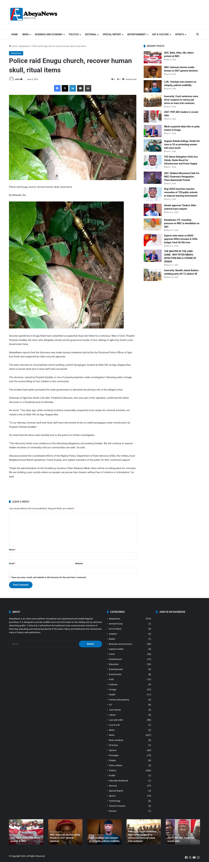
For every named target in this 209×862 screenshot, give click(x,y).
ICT (110, 704)
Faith (111, 679)
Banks (112, 639)
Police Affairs (115, 765)
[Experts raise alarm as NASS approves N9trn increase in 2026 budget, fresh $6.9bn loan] (153, 240)
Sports (179, 34)
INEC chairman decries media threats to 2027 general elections (65, 837)
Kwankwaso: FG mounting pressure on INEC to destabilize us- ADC (182, 223)
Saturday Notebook (118, 780)
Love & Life (114, 725)
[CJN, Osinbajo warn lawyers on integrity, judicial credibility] (153, 86)
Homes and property (119, 699)
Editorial (90, 34)
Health (112, 694)
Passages (114, 755)
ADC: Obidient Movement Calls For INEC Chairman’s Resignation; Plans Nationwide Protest (182, 176)
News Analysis (116, 740)
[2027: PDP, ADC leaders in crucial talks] (153, 116)
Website (79, 563)
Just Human (115, 709)
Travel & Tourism (117, 806)
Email (12, 563)
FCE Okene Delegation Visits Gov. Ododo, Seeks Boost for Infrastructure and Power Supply (181, 160)
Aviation (113, 633)
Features (113, 684)
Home (14, 34)
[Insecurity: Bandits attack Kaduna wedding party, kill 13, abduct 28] (153, 275)
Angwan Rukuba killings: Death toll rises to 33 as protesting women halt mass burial (182, 144)
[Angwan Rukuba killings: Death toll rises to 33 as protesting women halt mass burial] (153, 145)
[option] (26, 832)
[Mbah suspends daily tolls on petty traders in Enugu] (153, 131)
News (25, 34)
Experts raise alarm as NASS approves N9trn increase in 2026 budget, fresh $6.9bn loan (180, 239)
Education (114, 664)
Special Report (112, 34)
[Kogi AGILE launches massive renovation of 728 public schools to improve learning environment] (153, 194)
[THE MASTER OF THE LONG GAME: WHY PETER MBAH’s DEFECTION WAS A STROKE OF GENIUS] (153, 256)
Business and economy (48, 34)
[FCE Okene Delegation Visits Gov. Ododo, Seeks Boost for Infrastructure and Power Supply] (153, 162)
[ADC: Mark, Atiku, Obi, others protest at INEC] (153, 57)
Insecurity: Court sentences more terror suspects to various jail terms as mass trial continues (181, 99)
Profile (112, 775)
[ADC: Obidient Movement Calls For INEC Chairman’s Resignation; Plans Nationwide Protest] (153, 178)
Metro (112, 730)
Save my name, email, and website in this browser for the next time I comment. (49, 577)
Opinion (113, 750)
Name (12, 549)
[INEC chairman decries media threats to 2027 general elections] (153, 72)
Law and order (116, 719)
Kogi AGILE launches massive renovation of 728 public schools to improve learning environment (181, 192)
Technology (114, 800)
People (112, 760)
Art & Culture (160, 34)
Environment (115, 674)
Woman (113, 811)
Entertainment (136, 34)
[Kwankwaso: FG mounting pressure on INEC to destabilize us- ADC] (153, 224)
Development (115, 659)
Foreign (112, 689)
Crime (112, 654)
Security (113, 785)
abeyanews (24, 46)
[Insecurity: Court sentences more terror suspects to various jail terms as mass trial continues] (153, 101)
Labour (112, 714)
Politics (74, 34)
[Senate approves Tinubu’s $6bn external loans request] (153, 210)
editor (17, 79)
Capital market (116, 649)
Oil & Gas (113, 745)
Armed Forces (116, 623)
